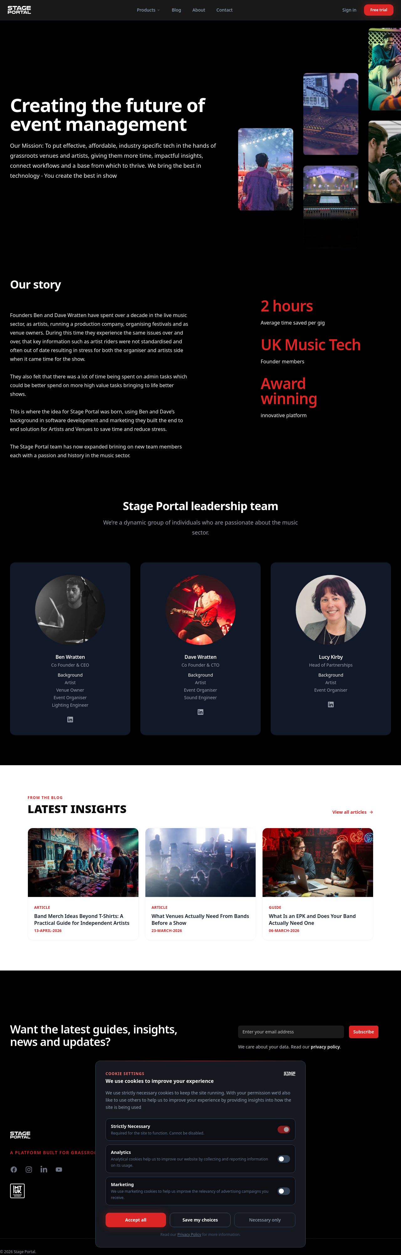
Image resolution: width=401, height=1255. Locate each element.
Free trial (378, 10)
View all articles (352, 812)
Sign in (349, 10)
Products (148, 10)
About (198, 10)
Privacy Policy (189, 1234)
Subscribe (363, 1032)
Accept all (135, 1220)
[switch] (284, 1159)
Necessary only (265, 1220)
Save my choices (200, 1220)
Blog (176, 10)
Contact (224, 10)
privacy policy (325, 1047)
